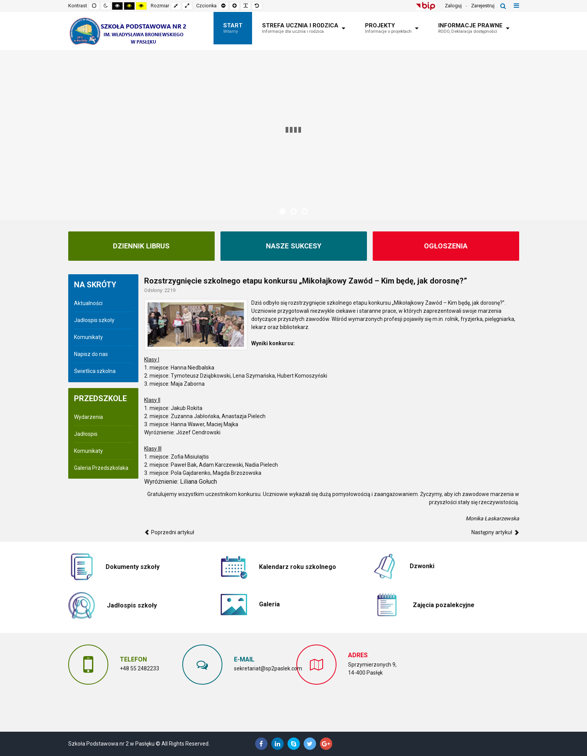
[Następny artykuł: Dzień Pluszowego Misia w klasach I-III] (495, 532)
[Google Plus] (326, 743)
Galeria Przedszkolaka (101, 468)
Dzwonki (422, 566)
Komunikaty (88, 337)
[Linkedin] (277, 743)
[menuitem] (233, 28)
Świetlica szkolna (95, 371)
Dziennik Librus (141, 246)
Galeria (269, 604)
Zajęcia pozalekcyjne (443, 605)
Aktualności (88, 303)
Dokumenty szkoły (133, 566)
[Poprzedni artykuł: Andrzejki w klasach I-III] (169, 532)
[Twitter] (310, 743)
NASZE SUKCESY (293, 246)
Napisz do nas (91, 354)
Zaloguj (453, 5)
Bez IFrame (464, 683)
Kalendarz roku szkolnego (297, 566)
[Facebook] (261, 743)
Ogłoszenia (446, 246)
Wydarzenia (88, 417)
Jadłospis (86, 434)
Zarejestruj (482, 5)
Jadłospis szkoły (94, 320)
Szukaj (503, 6)
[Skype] (294, 743)
